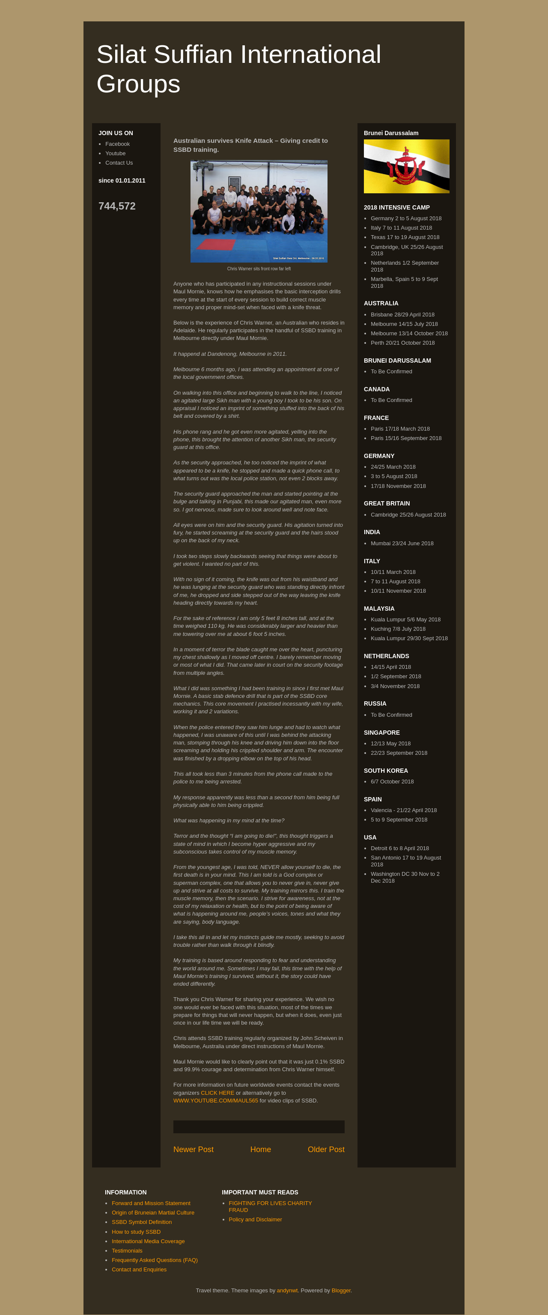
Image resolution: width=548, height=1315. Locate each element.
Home (260, 1149)
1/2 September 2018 (396, 676)
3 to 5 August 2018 (394, 476)
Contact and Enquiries (139, 1269)
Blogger (341, 1290)
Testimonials (127, 1250)
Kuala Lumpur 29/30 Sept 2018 (409, 638)
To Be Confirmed (391, 371)
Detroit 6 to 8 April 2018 (400, 848)
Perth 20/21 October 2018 (403, 343)
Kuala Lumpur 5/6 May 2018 (406, 619)
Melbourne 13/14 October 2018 (409, 333)
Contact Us (119, 163)
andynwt (287, 1290)
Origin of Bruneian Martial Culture (153, 1212)
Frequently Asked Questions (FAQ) (155, 1260)
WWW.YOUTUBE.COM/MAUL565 (215, 1100)
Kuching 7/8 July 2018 (398, 629)
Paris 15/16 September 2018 (406, 438)
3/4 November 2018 (395, 686)
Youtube (115, 153)
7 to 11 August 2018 (395, 581)
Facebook (117, 144)
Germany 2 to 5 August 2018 (406, 218)
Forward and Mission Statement (151, 1203)
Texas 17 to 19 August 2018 (405, 237)
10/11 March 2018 (393, 572)
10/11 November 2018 (398, 591)
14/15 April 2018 (391, 667)
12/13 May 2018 (391, 743)
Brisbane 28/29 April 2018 (403, 314)
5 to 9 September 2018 (399, 819)
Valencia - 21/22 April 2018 (404, 810)
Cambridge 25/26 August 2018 (408, 514)
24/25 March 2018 (393, 467)
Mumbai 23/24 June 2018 (402, 543)
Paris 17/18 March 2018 (400, 429)
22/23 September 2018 (399, 753)
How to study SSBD (136, 1232)
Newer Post (193, 1149)
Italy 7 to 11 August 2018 (401, 228)
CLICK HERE (217, 1093)
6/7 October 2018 (392, 781)
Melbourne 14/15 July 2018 (404, 324)
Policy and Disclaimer (255, 1219)
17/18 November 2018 (398, 486)
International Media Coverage (148, 1241)
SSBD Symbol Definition (142, 1222)
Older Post (326, 1149)
